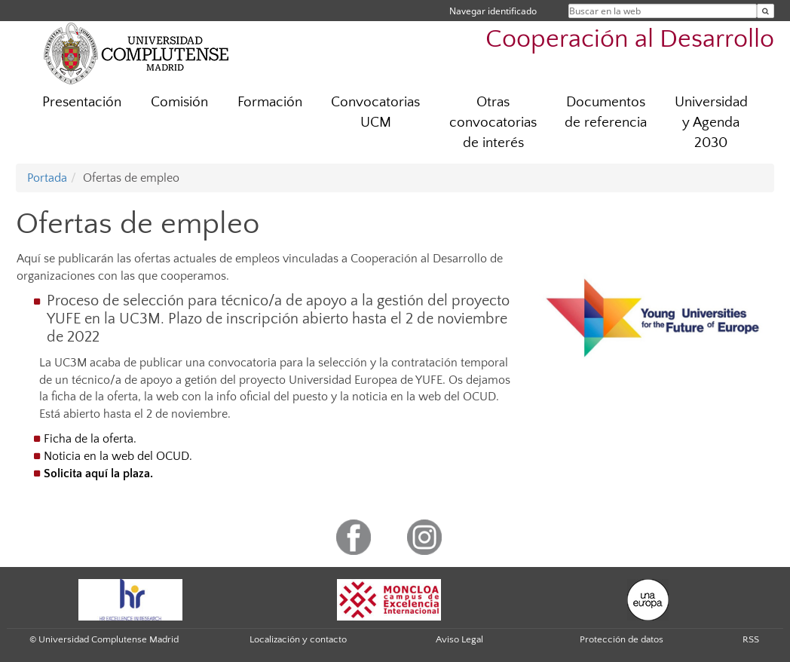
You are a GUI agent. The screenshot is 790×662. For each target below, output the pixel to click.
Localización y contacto (298, 639)
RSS (751, 639)
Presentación (81, 102)
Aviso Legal (459, 639)
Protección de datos (621, 639)
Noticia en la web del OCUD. (118, 456)
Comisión (179, 102)
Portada (47, 178)
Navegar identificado (493, 11)
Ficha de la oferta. (90, 439)
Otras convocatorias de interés (493, 122)
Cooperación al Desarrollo (629, 40)
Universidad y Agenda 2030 (711, 122)
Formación (269, 102)
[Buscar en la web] (765, 11)
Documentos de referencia (606, 112)
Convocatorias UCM (375, 112)
